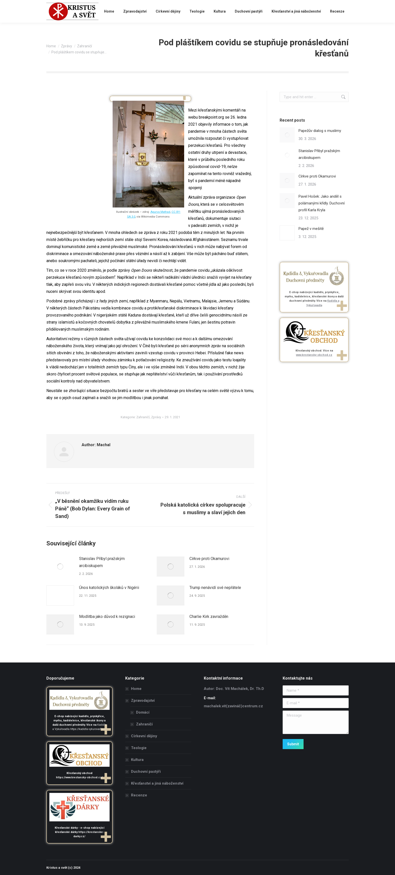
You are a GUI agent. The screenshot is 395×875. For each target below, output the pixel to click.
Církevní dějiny (144, 736)
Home (136, 688)
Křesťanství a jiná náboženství (157, 783)
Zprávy (156, 417)
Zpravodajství (140, 700)
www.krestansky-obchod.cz (314, 355)
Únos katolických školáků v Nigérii (109, 587)
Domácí (142, 712)
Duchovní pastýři (146, 771)
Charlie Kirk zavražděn (208, 616)
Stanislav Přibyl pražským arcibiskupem (102, 562)
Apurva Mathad (160, 212)
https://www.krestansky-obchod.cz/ (79, 777)
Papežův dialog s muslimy (320, 130)
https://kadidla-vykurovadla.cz (88, 729)
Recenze (139, 795)
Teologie (139, 748)
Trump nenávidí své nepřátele (215, 587)
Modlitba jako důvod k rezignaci (107, 616)
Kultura (137, 759)
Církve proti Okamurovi (209, 558)
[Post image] (60, 566)
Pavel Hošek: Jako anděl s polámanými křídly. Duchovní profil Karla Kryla (322, 203)
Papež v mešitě (311, 228)
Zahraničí (143, 417)
